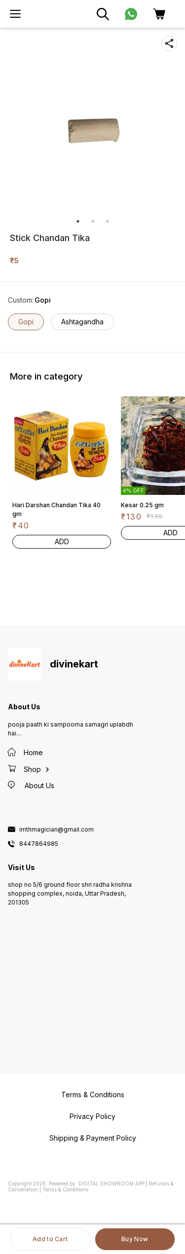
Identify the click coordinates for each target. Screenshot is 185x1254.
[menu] (15, 13)
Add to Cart (50, 1239)
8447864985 (38, 843)
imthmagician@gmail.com (56, 829)
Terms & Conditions (65, 1189)
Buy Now (134, 1239)
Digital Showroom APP (111, 1183)
